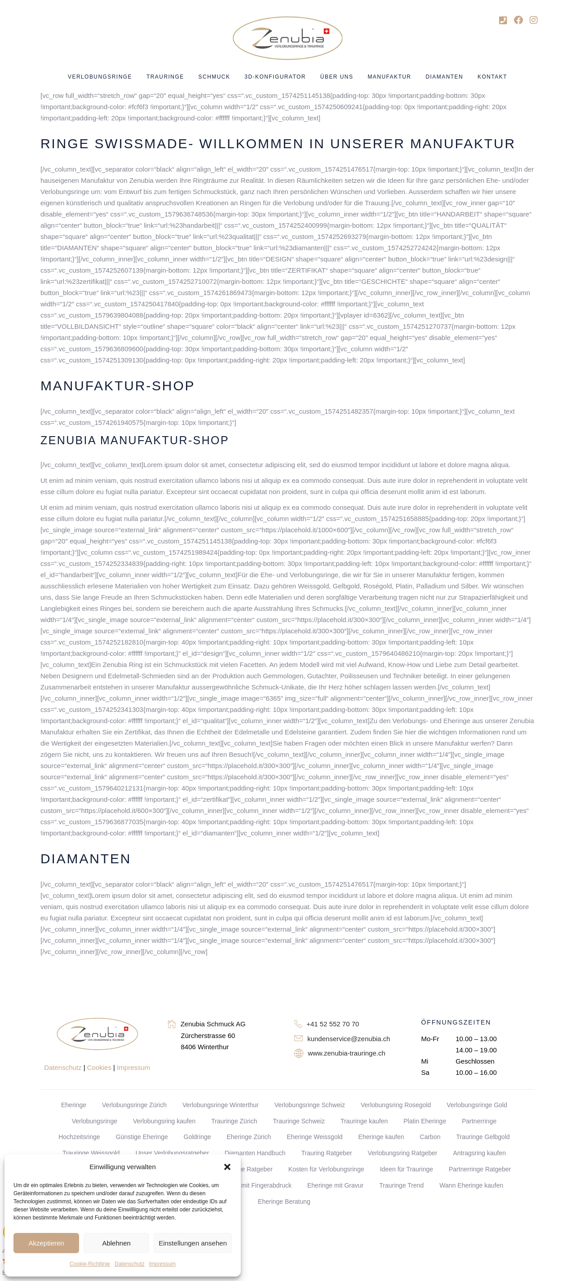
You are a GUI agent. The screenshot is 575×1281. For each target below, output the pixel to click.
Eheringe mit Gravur (335, 1185)
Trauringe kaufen (364, 1121)
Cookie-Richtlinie (90, 1264)
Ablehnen (116, 1243)
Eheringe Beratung (284, 1201)
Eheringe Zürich (248, 1136)
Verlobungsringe (94, 1121)
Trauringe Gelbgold (482, 1136)
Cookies (99, 1067)
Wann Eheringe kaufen (471, 1185)
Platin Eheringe (424, 1121)
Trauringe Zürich (234, 1121)
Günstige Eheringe (142, 1136)
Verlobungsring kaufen (164, 1121)
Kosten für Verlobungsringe (326, 1169)
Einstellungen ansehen (193, 1243)
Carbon (430, 1136)
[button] (227, 1166)
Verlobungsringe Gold (477, 1105)
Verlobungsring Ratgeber (403, 1153)
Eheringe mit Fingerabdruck (253, 1185)
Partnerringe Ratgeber (480, 1169)
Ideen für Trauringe (406, 1169)
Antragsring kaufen (479, 1153)
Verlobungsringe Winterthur (220, 1105)
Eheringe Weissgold (314, 1136)
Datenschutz (130, 1264)
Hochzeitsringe (79, 1136)
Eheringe (73, 1105)
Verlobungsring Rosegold (396, 1105)
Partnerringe (479, 1121)
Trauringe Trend (401, 1185)
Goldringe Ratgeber (245, 1169)
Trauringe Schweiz (298, 1121)
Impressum (162, 1264)
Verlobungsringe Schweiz (309, 1105)
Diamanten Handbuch (255, 1153)
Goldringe (197, 1136)
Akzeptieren (46, 1243)
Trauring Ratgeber (326, 1153)
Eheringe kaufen (381, 1136)
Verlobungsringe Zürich (134, 1105)
